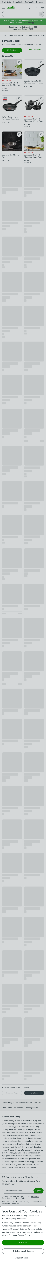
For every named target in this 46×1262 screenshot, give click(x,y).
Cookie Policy (8, 1235)
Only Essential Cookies (23, 1251)
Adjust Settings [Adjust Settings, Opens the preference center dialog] (23, 1258)
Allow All (23, 1242)
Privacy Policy (24, 1235)
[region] (23, 1234)
